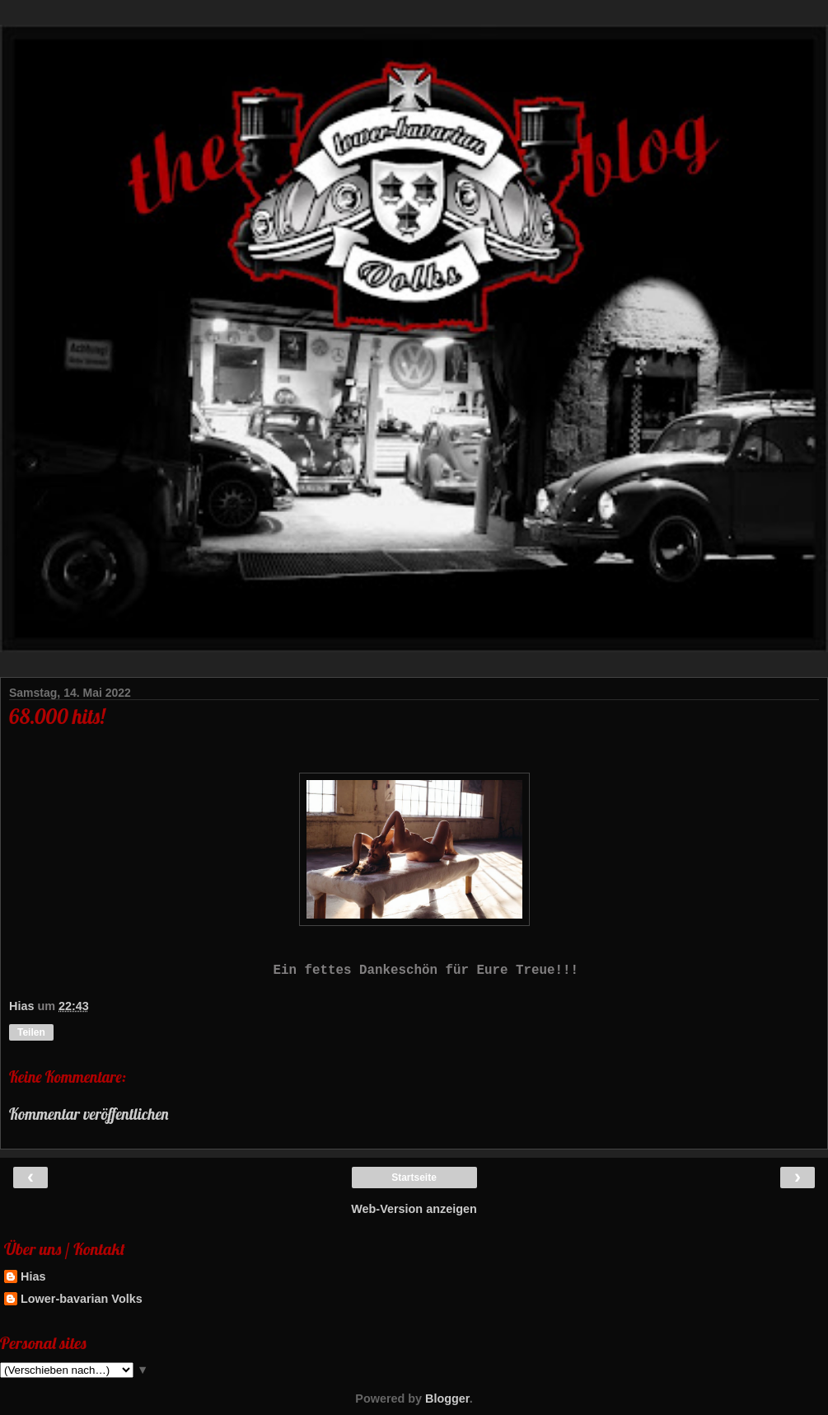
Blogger (447, 1398)
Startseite (414, 1177)
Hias (33, 1276)
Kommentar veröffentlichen (89, 1114)
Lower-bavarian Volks (82, 1298)
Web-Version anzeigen (413, 1208)
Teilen (31, 1032)
